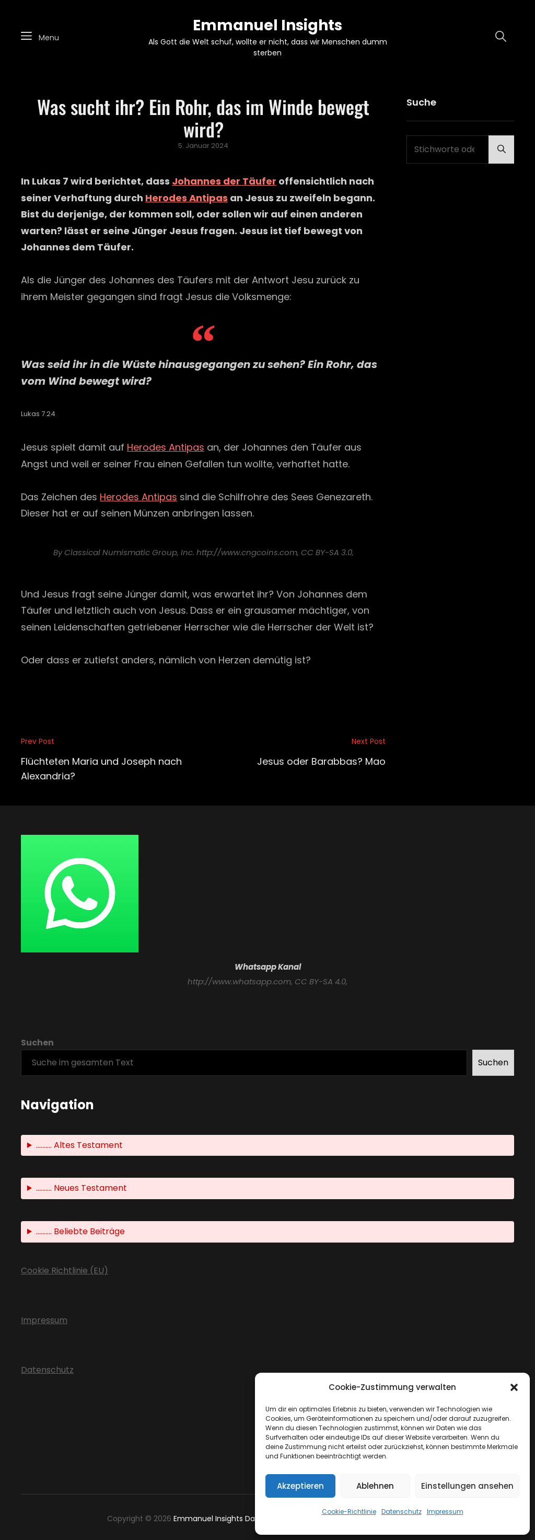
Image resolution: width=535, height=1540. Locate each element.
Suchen (37, 1043)
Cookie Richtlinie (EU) (64, 1271)
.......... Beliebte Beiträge (80, 1231)
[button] (514, 1387)
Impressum (445, 1511)
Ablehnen (375, 1485)
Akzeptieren (300, 1485)
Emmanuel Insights (267, 25)
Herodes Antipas (186, 197)
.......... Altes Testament (79, 1145)
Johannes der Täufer (224, 181)
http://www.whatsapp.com (239, 981)
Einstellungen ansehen (467, 1485)
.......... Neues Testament (81, 1188)
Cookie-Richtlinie (349, 1511)
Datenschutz (401, 1511)
